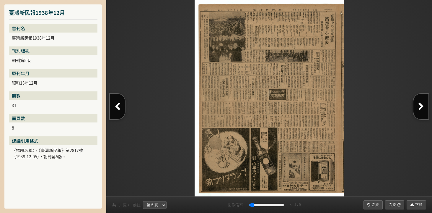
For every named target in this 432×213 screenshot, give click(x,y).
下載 (416, 205)
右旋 (394, 205)
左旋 (373, 205)
